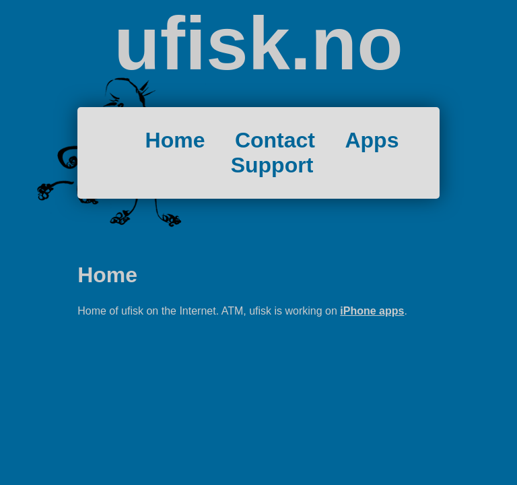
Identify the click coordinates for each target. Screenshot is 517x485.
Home (175, 140)
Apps (372, 140)
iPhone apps (372, 311)
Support (272, 165)
